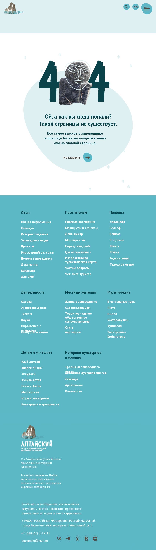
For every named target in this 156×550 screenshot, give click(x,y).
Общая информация (36, 222)
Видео (112, 314)
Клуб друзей (30, 362)
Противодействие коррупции (87, 468)
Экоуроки (28, 374)
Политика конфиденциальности (88, 461)
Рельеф (115, 228)
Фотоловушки (117, 320)
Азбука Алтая (31, 380)
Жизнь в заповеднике (81, 301)
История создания (34, 234)
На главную (71, 157)
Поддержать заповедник (83, 454)
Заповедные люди (34, 240)
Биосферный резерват (37, 252)
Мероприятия (75, 240)
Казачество (73, 391)
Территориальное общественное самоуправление (78, 317)
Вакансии (28, 270)
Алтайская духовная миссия (85, 373)
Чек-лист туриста (78, 274)
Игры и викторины (35, 398)
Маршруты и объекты (81, 228)
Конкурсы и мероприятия (40, 404)
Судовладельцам (77, 308)
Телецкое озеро (122, 264)
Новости (71, 432)
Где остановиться (78, 252)
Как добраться (76, 446)
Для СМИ (27, 277)
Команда (27, 228)
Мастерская (30, 392)
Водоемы (117, 240)
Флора (114, 246)
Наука (25, 320)
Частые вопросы (77, 268)
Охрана (26, 301)
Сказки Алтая (31, 386)
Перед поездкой (77, 246)
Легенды (71, 379)
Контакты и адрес (78, 439)
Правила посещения (80, 222)
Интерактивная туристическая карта (80, 260)
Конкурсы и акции (34, 332)
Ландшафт (117, 222)
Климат (115, 234)
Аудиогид (114, 326)
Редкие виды (119, 258)
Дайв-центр (74, 234)
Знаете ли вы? (31, 368)
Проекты (27, 246)
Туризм (26, 314)
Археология (74, 385)
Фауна (114, 252)
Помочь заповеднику (36, 258)
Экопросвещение (34, 308)
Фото (111, 308)
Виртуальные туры (121, 301)
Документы (29, 264)
